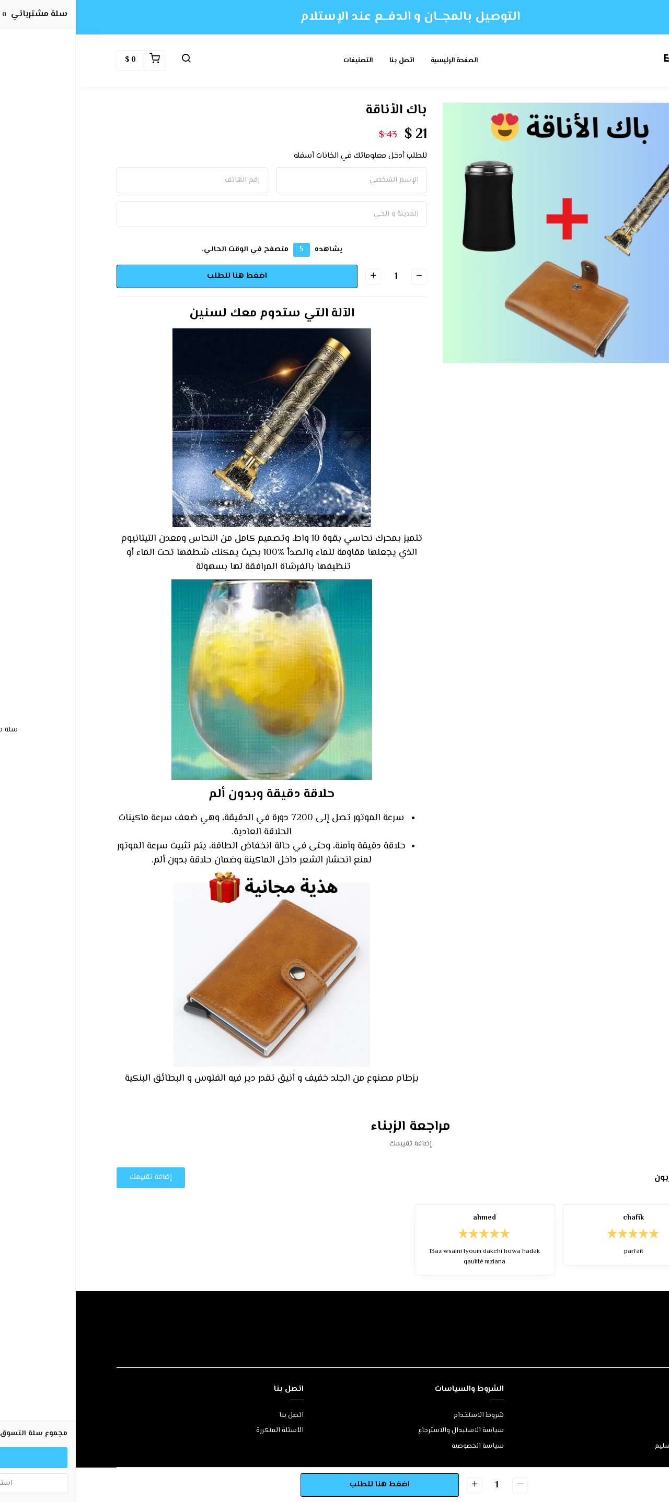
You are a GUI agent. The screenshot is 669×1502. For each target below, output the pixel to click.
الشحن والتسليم (603, 1446)
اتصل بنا (326, 60)
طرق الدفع (612, 1431)
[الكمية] (320, 276)
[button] (110, 60)
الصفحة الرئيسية (378, 60)
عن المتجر (614, 1416)
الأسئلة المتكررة (204, 1431)
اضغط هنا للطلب (161, 276)
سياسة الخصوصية (402, 1446)
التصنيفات (282, 60)
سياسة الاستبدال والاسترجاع (385, 1431)
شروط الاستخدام (403, 1416)
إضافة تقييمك (75, 1177)
